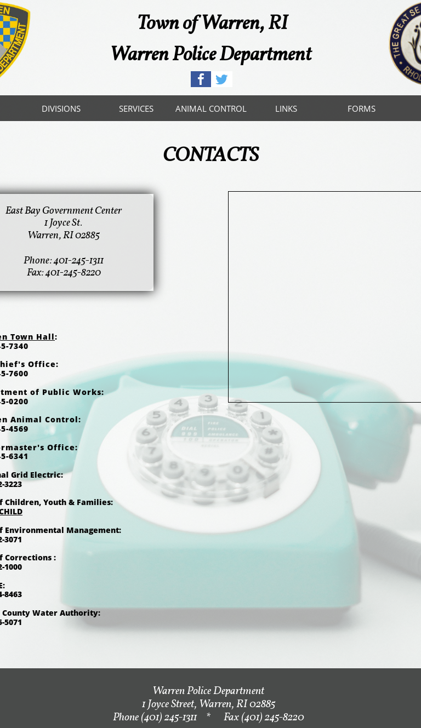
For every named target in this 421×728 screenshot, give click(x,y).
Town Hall (32, 336)
